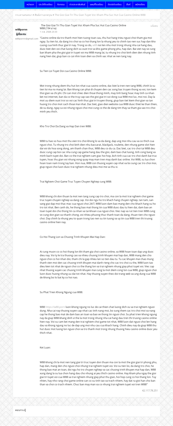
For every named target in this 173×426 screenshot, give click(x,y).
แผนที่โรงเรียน (96, 4)
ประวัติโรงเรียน (45, 4)
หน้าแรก (30, 4)
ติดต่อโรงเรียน (115, 4)
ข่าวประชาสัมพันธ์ (77, 4)
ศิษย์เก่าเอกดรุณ (43, 15)
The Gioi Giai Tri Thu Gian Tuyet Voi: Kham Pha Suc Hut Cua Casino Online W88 (100, 15)
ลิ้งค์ (128, 4)
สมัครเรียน (140, 4)
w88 (94, 45)
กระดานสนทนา (23, 15)
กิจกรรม (61, 4)
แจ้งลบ (154, 25)
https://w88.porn (55, 307)
